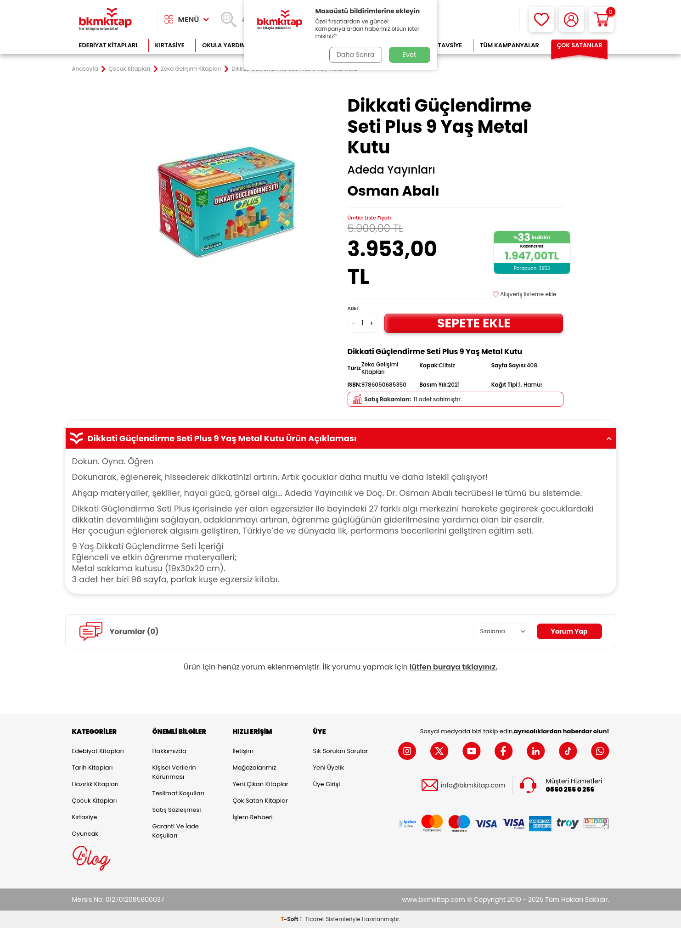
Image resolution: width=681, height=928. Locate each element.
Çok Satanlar (579, 45)
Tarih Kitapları (92, 767)
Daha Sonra (355, 54)
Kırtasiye (170, 45)
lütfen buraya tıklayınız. (453, 667)
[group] (226, 203)
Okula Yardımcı (227, 45)
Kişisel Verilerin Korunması (174, 772)
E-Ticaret (311, 919)
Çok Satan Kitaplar (260, 800)
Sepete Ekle (474, 323)
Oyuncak (85, 833)
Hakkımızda (169, 751)
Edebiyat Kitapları (108, 45)
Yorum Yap (569, 631)
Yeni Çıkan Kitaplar (260, 784)
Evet (409, 54)
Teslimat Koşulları (178, 793)
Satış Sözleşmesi (176, 809)
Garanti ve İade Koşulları (175, 831)
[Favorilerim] (541, 19)
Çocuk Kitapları (130, 69)
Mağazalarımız (254, 767)
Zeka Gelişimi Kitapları (191, 69)
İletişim (243, 751)
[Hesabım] (571, 19)
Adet (353, 308)
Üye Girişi (326, 784)
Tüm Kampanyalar (509, 45)
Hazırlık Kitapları (95, 784)
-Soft (290, 919)
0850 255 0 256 (570, 789)
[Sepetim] (601, 19)
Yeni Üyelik (328, 767)
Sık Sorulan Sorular (340, 751)
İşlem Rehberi (253, 817)
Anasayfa (85, 69)
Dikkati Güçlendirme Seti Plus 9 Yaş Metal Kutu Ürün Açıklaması (340, 438)
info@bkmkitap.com (473, 785)
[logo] (105, 19)
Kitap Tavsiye (440, 45)
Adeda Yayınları (391, 170)
